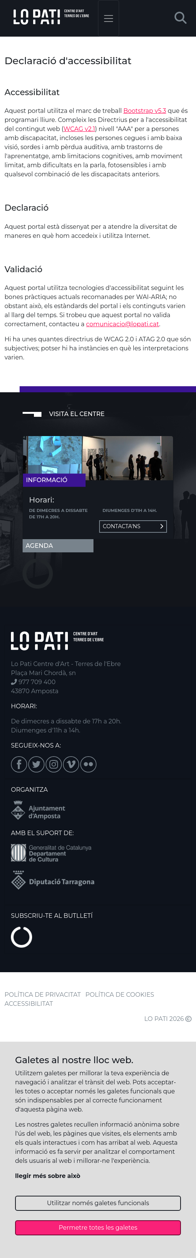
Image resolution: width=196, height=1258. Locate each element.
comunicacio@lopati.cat (122, 324)
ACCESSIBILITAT (29, 1003)
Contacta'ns (133, 526)
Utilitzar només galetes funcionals (98, 1203)
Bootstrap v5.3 (144, 110)
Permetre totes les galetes (98, 1227)
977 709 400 (33, 682)
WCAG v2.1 (79, 129)
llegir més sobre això (47, 1175)
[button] (180, 18)
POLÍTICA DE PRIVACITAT (43, 994)
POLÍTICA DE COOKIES (120, 994)
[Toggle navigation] (108, 18)
